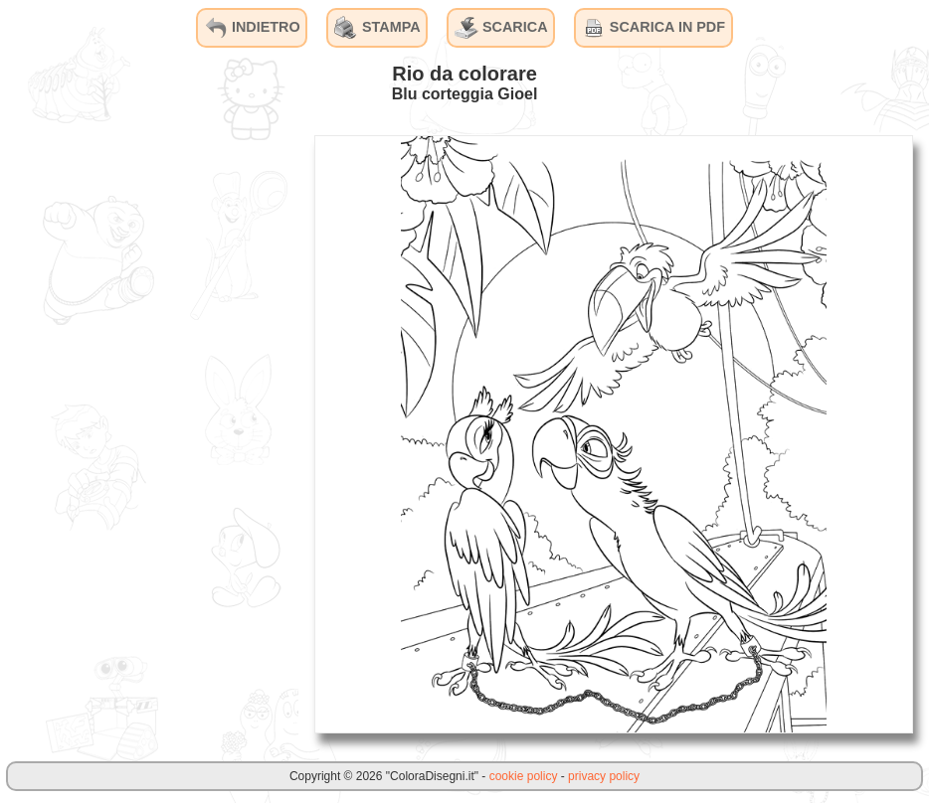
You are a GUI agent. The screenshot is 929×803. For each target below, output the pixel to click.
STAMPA (377, 28)
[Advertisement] (149, 433)
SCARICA (501, 28)
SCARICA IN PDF (653, 28)
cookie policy (523, 776)
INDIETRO (252, 28)
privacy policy (604, 776)
